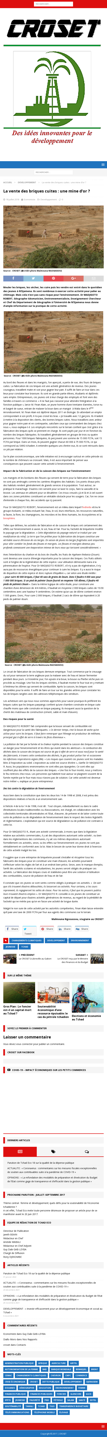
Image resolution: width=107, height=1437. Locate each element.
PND (47, 1400)
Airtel (73, 1363)
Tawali (29, 1406)
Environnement (80, 940)
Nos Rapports (29, 1339)
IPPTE (8, 1400)
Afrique (42, 1363)
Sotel (93, 1400)
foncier (61, 1394)
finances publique (15, 1394)
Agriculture (59, 1363)
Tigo (52, 1406)
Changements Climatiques (26, 940)
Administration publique (19, 1363)
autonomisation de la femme (21, 1369)
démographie (26, 1387)
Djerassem (92, 1381)
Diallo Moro (9, 1339)
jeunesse (10, 946)
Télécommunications (17, 1412)
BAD (45, 1369)
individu (87, 507)
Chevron (56, 1375)
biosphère (9, 518)
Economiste (29, 199)
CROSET (34, 1381)
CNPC (68, 1375)
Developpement (49, 199)
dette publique (51, 1381)
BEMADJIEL (81, 1369)
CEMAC (8, 1375)
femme (81, 1387)
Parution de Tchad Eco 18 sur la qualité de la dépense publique (40, 1162)
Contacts (21, 1344)
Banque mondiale (61, 1369)
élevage (63, 1412)
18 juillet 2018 (12, 199)
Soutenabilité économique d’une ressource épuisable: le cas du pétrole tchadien (53, 1012)
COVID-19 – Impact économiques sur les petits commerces (49, 1070)
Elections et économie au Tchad (86, 1017)
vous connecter (24, 1044)
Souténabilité (13, 1406)
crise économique (15, 1381)
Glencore (75, 1394)
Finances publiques (41, 1394)
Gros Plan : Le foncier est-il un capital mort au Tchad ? (17, 1010)
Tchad (24, 946)
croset (6, 1344)
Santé (82, 1400)
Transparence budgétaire (73, 1406)
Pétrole (58, 1400)
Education (45, 1387)
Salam (70, 1400)
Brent (94, 1369)
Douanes (10, 1387)
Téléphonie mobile (44, 1412)
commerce (81, 1375)
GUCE (88, 1394)
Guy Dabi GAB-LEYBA (34, 1333)
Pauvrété (35, 1400)
